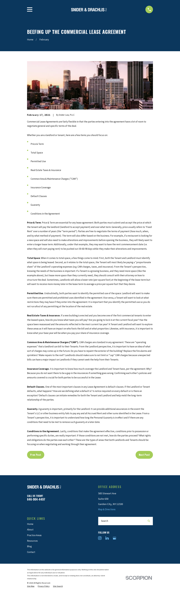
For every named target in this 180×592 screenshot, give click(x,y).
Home (30, 524)
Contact (31, 552)
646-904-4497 (36, 499)
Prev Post (35, 454)
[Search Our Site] (149, 521)
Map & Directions (106, 509)
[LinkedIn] (107, 538)
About (30, 529)
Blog (29, 546)
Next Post (144, 454)
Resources (32, 540)
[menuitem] (30, 586)
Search (104, 520)
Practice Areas (34, 535)
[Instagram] (100, 538)
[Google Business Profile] (114, 538)
